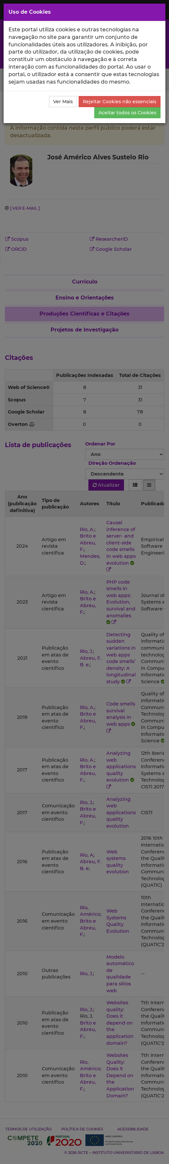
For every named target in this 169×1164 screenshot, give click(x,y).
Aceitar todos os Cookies (127, 113)
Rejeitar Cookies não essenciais (119, 102)
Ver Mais (63, 102)
